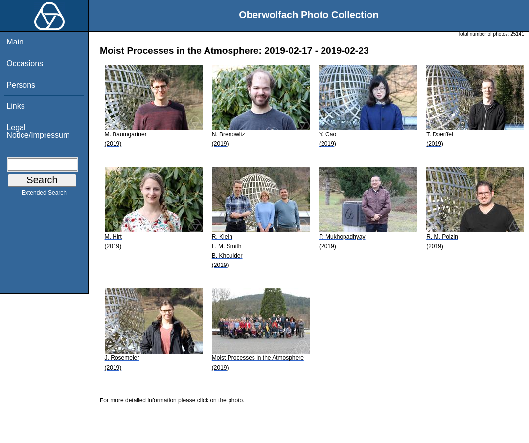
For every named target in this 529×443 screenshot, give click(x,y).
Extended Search (44, 195)
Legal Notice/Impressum (37, 131)
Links (15, 106)
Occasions (24, 63)
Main (14, 42)
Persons (20, 85)
